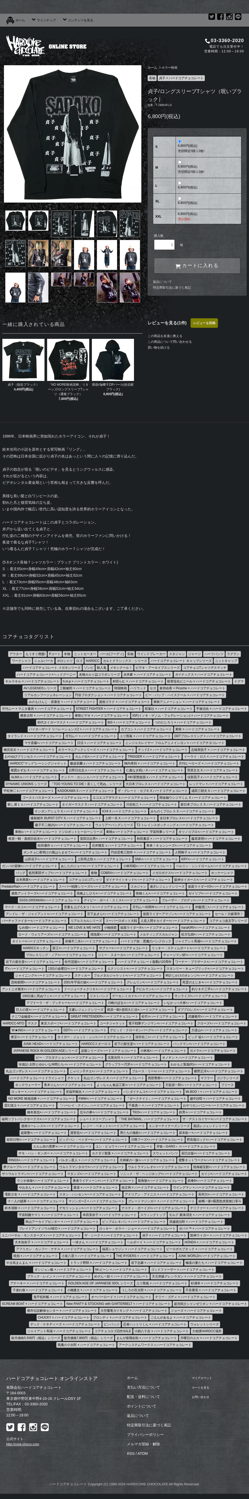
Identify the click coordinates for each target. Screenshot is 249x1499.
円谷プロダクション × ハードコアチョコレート (108, 695)
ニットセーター (85, 654)
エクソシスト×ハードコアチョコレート (135, 968)
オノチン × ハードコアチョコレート (187, 1057)
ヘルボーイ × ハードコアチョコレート (154, 1242)
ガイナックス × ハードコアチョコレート (203, 674)
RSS (131, 1453)
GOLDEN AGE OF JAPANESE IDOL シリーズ (100, 1283)
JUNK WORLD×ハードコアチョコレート (207, 1256)
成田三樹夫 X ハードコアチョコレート (218, 791)
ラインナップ (43, 20)
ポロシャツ (65, 661)
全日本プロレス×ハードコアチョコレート (189, 818)
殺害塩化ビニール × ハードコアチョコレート (199, 681)
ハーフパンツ (214, 654)
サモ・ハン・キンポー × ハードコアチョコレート (53, 1153)
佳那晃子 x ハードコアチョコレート (212, 777)
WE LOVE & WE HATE (84, 927)
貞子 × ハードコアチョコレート (181, 78)
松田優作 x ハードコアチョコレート (63, 845)
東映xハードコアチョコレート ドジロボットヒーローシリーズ (59, 832)
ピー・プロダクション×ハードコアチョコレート (70, 1057)
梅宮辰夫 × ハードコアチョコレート (29, 750)
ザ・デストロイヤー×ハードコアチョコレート (214, 1119)
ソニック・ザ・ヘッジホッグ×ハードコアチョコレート (159, 1174)
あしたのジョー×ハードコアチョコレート (90, 866)
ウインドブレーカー (151, 654)
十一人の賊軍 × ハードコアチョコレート (36, 1201)
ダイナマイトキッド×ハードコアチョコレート (138, 880)
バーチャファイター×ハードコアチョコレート (34, 921)
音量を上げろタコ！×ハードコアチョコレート (96, 907)
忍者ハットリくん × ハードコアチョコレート (155, 1324)
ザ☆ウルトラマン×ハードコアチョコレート (33, 1174)
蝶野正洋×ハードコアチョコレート (218, 1071)
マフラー (207, 1078)
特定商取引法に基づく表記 (172, 287)
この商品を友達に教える (165, 336)
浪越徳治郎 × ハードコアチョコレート (196, 1222)
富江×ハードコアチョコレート (73, 948)
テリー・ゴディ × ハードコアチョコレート (185, 1297)
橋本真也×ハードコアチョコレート (51, 1112)
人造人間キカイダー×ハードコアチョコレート (173, 921)
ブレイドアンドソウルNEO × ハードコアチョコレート (57, 1228)
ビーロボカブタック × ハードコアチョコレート (199, 1249)
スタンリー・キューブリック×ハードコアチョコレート (205, 968)
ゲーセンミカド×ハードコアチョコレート (141, 996)
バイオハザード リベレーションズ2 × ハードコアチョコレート (73, 729)
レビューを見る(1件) (167, 323)
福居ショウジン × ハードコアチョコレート (132, 1249)
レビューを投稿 (204, 323)
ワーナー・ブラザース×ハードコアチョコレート (209, 962)
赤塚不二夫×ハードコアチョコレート (91, 941)
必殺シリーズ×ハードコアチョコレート (109, 1051)
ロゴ (79, 661)
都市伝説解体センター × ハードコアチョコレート (62, 1310)
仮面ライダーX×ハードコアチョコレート (149, 927)
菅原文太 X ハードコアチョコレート (212, 770)
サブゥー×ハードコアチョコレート (123, 948)
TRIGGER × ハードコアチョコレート (154, 756)
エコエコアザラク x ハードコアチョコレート (124, 797)
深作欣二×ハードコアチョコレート (160, 1037)
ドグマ (239, 681)
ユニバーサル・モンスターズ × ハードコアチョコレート (41, 1235)
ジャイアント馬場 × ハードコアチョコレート (59, 1331)
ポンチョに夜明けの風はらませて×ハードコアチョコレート (65, 852)
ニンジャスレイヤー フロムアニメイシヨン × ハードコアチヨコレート (175, 743)
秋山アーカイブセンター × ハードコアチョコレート (62, 1222)
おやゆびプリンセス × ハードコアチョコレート (38, 756)
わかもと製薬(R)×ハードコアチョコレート (201, 1064)
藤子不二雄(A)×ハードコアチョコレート (63, 825)
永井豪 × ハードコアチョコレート (147, 674)
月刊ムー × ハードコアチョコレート (90, 736)
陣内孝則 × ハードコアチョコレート (149, 763)
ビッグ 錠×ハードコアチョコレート (213, 1037)
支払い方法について (143, 1387)
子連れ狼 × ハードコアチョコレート (38, 1290)
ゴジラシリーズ (228, 1078)
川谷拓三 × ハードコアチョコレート (151, 804)
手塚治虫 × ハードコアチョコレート (221, 709)
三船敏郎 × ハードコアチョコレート (85, 688)
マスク (32, 1023)
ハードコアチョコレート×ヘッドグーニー (46, 674)
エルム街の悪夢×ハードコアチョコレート (62, 1146)
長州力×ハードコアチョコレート (221, 1194)
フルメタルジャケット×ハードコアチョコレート (128, 975)
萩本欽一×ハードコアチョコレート (203, 1133)
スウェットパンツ (165, 1153)
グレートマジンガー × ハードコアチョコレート (161, 1201)
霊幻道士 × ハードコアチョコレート (29, 1105)
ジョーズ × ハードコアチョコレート (196, 1310)
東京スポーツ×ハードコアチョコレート (68, 1023)
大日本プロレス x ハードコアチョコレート (156, 784)
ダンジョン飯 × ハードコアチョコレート (63, 1269)
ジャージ (194, 654)
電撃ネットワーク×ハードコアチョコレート (209, 1160)
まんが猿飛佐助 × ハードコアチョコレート (146, 1338)
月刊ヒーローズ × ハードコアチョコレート (209, 763)
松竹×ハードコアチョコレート (163, 1016)
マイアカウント (202, 1378)
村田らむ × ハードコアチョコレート (138, 681)
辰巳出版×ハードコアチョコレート (206, 1153)
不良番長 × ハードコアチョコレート (211, 1290)
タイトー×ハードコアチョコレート (36, 941)
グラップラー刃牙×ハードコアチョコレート (136, 1064)
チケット (73, 1078)
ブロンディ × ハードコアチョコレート (120, 1317)
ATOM (142, 1453)
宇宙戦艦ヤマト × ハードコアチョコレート (49, 1215)
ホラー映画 (169, 67)
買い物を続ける (159, 347)
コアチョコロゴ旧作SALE (112, 1331)
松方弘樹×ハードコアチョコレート (206, 934)
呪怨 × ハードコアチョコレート (35, 1256)
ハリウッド (138, 688)
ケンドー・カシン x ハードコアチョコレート (92, 777)
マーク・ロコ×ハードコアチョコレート (32, 907)
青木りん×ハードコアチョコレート (68, 1085)
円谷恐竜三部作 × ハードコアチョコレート (141, 852)
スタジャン (177, 654)
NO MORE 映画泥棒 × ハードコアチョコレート (41, 1098)
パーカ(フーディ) (111, 654)
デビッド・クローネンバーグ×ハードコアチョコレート (149, 1030)
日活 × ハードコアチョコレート (99, 743)
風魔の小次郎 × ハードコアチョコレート (86, 1345)
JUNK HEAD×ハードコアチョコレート (50, 1044)
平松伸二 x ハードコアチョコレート (28, 791)
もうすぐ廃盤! (35, 654)
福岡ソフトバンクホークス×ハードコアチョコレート (39, 1119)
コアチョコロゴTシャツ (85, 880)
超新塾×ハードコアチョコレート (44, 1133)
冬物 (67, 654)
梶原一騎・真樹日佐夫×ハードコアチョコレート (42, 839)
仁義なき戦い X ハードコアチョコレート (155, 770)
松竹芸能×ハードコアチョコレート (89, 962)
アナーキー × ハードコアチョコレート (37, 1283)
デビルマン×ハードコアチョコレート (162, 989)
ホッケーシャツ (222, 873)
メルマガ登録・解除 (143, 1444)
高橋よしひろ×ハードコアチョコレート (104, 893)
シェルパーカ (43, 661)
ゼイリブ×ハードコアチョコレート (213, 893)
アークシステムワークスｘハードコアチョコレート (155, 1345)
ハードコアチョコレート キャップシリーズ (181, 661)
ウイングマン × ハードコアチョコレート (201, 1187)
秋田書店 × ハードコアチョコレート (162, 839)
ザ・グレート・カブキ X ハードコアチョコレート (153, 791)
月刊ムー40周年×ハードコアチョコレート (161, 907)
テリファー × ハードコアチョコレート (217, 1208)
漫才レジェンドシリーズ (167, 886)
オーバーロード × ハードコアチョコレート (121, 1297)
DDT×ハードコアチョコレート (85, 1030)
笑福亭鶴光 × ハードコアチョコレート (93, 1092)
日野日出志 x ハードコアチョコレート (96, 770)
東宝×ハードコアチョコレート (32, 1037)
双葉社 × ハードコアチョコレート (169, 709)
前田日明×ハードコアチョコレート (31, 1139)
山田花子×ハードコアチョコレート (49, 859)
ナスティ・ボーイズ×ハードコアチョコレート (154, 1208)
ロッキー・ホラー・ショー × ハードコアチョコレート (137, 1228)
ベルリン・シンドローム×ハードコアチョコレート (211, 866)
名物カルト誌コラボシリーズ (99, 674)
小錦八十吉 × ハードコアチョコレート (162, 1331)
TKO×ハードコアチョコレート (154, 1112)
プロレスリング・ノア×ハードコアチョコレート (60, 955)
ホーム (15, 20)
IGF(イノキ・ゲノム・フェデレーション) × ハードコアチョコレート (180, 715)
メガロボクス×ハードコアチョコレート (180, 873)
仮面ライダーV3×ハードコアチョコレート (217, 886)
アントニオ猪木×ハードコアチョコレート (31, 989)
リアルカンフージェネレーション (48, 695)
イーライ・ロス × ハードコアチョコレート (214, 756)
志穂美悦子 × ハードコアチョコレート (218, 750)
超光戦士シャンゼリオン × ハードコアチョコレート (210, 1304)
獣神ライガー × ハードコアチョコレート (219, 1235)
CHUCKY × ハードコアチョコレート (63, 1317)
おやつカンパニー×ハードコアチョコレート (214, 1105)
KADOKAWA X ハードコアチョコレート (86, 791)
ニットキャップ (226, 661)
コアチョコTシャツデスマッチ (204, 668)
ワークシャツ (21, 661)
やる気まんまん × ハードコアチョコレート (36, 1263)
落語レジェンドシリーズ (210, 1126)
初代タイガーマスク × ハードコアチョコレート (70, 722)
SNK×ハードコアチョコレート (156, 859)
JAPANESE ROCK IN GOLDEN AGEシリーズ (45, 1051)
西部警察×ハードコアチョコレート (172, 1078)
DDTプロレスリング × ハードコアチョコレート (207, 736)
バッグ (20, 873)
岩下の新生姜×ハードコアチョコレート (33, 962)
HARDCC (92, 661)
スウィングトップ (153, 1215)
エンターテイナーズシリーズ (169, 1126)
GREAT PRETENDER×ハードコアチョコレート (104, 1016)
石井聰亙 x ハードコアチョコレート (117, 845)
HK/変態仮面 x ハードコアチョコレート (156, 777)
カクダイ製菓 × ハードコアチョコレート (120, 1153)
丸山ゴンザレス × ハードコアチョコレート (36, 1071)
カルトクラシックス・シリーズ (125, 661)
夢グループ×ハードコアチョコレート (29, 1167)
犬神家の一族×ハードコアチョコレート (147, 1160)
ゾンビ (88, 668)
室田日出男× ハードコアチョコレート (106, 839)
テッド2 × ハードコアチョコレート (162, 750)
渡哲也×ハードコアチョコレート (93, 1133)
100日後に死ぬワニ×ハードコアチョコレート (54, 996)
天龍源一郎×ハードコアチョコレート (191, 1085)
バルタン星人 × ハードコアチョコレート (87, 1160)
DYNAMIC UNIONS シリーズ (26, 784)
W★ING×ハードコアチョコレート (36, 1030)
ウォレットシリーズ (204, 1324)
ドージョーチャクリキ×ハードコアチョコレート (98, 989)
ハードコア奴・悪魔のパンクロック (146, 941)
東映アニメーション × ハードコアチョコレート (186, 702)
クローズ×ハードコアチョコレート (221, 1023)
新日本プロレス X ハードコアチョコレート (211, 804)
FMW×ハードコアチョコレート (101, 1098)
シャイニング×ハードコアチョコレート (43, 975)
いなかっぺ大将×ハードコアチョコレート (193, 1003)
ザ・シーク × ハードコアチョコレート (111, 1235)
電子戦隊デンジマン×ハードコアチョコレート (160, 1023)
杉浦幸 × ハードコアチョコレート (215, 1283)
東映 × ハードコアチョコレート (197, 729)
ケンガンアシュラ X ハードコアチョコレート (67, 811)
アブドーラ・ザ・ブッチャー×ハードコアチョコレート (65, 1003)
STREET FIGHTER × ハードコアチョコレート (108, 709)
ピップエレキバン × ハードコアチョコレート (134, 1222)
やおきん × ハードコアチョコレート (44, 1187)
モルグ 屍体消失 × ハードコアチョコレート (199, 1215)
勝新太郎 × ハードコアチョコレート (45, 715)
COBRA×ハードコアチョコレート (125, 873)
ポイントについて (141, 1406)
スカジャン (138, 886)
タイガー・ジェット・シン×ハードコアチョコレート (94, 1037)
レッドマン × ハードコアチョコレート (216, 784)
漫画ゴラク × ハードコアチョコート (124, 702)
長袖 (152, 78)
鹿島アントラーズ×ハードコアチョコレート (42, 893)
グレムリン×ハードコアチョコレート (153, 982)
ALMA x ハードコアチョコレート (34, 777)
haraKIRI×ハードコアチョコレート (205, 927)
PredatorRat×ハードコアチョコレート (28, 886)
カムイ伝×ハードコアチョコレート (99, 756)
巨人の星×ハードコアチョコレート (40, 1010)
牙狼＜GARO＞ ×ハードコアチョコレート (186, 1146)
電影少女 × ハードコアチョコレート (30, 1194)
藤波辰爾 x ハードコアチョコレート (95, 763)
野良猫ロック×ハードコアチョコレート (214, 1139)
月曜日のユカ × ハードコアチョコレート (209, 1338)
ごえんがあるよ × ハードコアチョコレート (181, 1317)
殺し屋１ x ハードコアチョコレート (33, 804)
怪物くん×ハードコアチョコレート (160, 893)
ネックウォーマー (28, 1085)
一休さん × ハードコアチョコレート (97, 1242)
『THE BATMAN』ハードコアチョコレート (148, 1119)
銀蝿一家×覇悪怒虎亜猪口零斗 (219, 1201)
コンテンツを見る (77, 20)
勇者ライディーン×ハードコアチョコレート (104, 1181)
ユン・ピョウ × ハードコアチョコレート (124, 1146)
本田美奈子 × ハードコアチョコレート (110, 1215)
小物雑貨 (110, 927)
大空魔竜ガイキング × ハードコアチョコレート (134, 1310)
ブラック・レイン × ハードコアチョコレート (59, 1276)
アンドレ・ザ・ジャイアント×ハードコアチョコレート (44, 914)
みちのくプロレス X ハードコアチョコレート (183, 811)
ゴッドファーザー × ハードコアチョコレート (183, 1269)
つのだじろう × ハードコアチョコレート (183, 722)
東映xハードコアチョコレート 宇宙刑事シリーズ (140, 832)
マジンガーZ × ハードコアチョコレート (96, 1201)
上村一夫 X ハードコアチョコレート (130, 818)
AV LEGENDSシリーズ (40, 688)
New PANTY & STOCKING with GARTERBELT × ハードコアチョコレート (118, 1304)
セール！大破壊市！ (229, 914)
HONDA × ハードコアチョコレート (209, 1242)
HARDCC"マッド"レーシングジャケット (38, 763)
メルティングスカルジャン (159, 934)
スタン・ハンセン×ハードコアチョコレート (90, 1194)
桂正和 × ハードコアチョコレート (146, 1187)
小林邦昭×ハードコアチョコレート (147, 866)
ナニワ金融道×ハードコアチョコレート (39, 1016)
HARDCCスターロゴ (96, 1044)
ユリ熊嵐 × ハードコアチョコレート (145, 736)
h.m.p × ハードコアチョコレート (86, 681)
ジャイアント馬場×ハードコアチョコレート (206, 941)
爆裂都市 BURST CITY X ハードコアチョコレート (66, 818)
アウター (15, 654)
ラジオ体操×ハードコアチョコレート (43, 1181)
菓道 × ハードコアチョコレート (95, 1187)
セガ (153, 688)
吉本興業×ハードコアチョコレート (40, 880)
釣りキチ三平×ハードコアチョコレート (219, 989)
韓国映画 (120, 688)
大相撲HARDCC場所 (206, 1331)
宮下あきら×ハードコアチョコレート (113, 914)
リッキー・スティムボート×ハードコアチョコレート (189, 948)
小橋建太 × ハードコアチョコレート (92, 1290)
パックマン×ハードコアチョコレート (199, 1044)
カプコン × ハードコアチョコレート (146, 729)
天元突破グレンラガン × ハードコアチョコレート (187, 1276)
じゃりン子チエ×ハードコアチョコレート (99, 1071)
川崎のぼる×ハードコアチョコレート (134, 1003)
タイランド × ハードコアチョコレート (35, 736)
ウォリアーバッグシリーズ (114, 825)
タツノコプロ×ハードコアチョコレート (206, 832)
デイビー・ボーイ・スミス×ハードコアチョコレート (121, 900)
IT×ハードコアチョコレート (24, 968)
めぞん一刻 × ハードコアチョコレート (121, 1276)
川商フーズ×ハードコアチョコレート (157, 1139)
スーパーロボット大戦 (121, 921)
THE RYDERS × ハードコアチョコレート (145, 1256)
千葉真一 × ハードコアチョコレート (154, 1105)
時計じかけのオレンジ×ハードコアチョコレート (200, 975)
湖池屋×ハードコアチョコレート (113, 934)
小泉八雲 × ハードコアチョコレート (87, 1256)
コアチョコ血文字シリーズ (228, 921)
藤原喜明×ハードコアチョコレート (216, 839)
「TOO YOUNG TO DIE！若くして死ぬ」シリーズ (86, 784)
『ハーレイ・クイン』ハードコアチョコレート (92, 1105)
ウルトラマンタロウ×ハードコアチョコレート (91, 1167)
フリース (227, 1085)
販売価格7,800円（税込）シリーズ (88, 1338)
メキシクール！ (121, 668)
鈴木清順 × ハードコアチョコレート (30, 1208)
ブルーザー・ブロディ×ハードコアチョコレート (196, 900)
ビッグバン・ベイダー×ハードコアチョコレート (93, 1139)
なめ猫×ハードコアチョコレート (42, 927)
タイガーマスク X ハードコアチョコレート (92, 804)
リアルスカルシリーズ (86, 921)
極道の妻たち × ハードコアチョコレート (214, 1263)
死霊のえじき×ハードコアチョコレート (210, 982)
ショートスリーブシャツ (96, 1119)
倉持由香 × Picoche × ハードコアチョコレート (192, 688)
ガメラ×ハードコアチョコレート (213, 1051)
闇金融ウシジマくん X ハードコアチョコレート (193, 797)
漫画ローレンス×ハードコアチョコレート (50, 1126)
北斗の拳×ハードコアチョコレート (104, 1112)
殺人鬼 (101, 668)
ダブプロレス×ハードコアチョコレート (205, 1010)
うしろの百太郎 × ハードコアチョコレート (152, 1290)
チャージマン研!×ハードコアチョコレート (193, 955)
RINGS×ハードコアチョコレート (32, 1160)
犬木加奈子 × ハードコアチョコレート (42, 1242)
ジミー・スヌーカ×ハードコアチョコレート (129, 955)
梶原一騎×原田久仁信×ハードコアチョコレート (140, 1010)
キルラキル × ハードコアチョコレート (32, 681)
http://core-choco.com (22, 1444)
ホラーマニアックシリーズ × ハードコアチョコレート (96, 750)
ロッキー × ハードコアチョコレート (36, 1092)
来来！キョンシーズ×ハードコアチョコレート (178, 845)
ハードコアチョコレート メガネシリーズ (51, 668)
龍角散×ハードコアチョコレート (161, 1181)
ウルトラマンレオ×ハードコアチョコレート (159, 1167)
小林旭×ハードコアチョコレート (163, 1051)
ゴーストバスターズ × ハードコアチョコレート (55, 797)
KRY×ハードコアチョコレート (202, 859)
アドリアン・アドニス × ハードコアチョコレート (160, 1194)
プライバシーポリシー (145, 1434)
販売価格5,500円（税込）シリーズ (35, 1338)
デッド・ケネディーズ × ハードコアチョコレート (65, 1324)
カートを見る (200, 1387)
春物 (94, 873)
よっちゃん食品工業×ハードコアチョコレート (129, 1085)
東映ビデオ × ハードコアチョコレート (102, 715)
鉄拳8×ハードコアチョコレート (210, 1181)
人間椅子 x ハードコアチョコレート (200, 852)
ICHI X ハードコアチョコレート (124, 811)
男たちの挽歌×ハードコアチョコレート (148, 1133)
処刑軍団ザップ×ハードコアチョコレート (58, 873)
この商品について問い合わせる (170, 342)
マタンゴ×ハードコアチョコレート (91, 1174)
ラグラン (233, 654)
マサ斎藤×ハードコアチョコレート (49, 743)
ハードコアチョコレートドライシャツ (37, 1078)
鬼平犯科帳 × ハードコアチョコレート (60, 1297)
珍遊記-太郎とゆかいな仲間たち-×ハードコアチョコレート (60, 1064)
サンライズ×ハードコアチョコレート (201, 996)
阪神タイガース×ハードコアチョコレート (203, 880)
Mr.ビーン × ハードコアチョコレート (121, 1269)
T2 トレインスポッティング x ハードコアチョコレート (175, 825)
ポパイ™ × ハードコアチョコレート (204, 1228)
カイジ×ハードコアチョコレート (224, 1174)
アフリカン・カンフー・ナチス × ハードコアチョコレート (57, 1249)
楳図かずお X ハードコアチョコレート (38, 770)
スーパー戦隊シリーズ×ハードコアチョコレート (93, 886)
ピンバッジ (111, 1324)
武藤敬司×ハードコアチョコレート (212, 1016)
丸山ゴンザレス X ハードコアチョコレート (113, 1078)
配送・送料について (143, 1397)
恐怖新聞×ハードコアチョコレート (35, 982)
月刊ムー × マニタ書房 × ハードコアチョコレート (37, 709)
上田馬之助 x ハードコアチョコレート (104, 859)
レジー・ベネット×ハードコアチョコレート (114, 1126)
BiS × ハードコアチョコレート (129, 722)
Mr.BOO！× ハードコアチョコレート (212, 1092)
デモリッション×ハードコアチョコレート (88, 1208)
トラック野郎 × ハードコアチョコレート (99, 1263)
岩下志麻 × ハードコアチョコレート (156, 1263)
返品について (162, 282)
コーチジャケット (112, 1023)
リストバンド (99, 996)
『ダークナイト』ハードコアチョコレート (156, 1098)
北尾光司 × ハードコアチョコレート (133, 1057)
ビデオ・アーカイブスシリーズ (158, 668)
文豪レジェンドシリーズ (86, 1010)
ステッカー (82, 975)
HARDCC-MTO (13, 1023)
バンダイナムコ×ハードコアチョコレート (152, 1092)
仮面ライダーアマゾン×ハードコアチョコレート (177, 914)
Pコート (55, 654)
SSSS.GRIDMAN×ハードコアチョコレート (49, 900)
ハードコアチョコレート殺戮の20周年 (145, 962)
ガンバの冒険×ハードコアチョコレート (29, 866)
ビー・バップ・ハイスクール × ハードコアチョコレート (185, 695)
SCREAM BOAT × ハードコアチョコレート (32, 1304)
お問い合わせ (200, 1397)
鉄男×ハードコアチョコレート (200, 1112)
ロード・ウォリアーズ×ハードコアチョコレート (52, 934)
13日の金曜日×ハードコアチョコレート (76, 968)
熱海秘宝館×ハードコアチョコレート (219, 1167)
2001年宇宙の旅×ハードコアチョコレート (93, 982)
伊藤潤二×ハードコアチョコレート (219, 907)
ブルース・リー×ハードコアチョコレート (161, 1071)
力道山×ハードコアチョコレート (214, 1030)
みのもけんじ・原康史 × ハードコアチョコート (62, 702)
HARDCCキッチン (36, 948)
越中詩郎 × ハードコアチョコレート (215, 1098)
